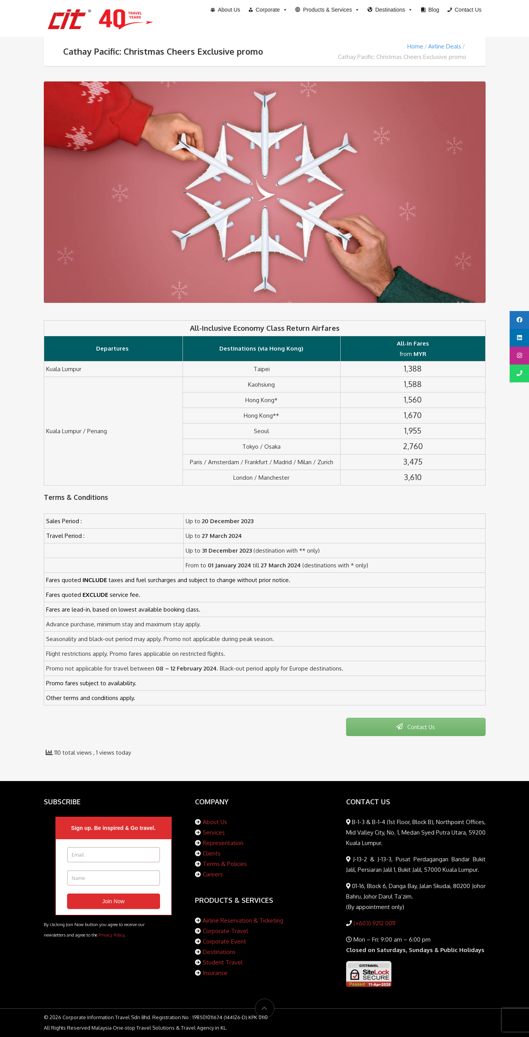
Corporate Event (224, 941)
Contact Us (415, 727)
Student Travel (223, 962)
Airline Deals (444, 46)
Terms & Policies (225, 864)
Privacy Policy (111, 935)
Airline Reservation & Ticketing (243, 920)
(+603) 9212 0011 (373, 923)
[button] (327, 9)
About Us (215, 822)
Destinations (219, 952)
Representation (223, 843)
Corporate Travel (225, 931)
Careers (213, 874)
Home (415, 46)
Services (214, 832)
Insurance (215, 973)
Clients (212, 853)
